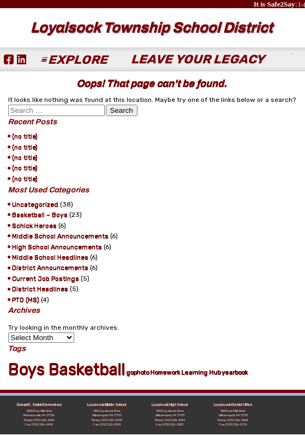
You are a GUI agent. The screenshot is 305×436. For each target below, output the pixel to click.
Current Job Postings (45, 280)
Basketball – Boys (40, 217)
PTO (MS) (25, 301)
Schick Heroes (34, 227)
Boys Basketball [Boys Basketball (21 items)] (66, 371)
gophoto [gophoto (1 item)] (138, 374)
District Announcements (50, 270)
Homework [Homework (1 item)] (166, 374)
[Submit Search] (293, 62)
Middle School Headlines (50, 259)
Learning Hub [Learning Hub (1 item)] (201, 374)
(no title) (25, 138)
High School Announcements (57, 248)
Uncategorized (35, 206)
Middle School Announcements (60, 238)
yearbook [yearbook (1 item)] (235, 374)
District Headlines (40, 291)
